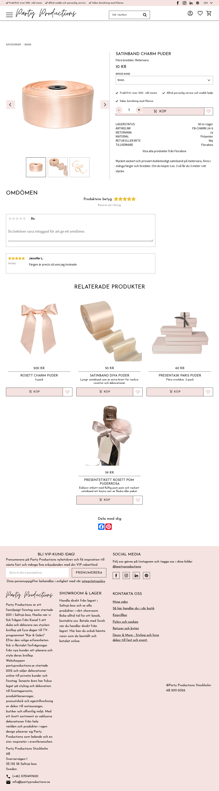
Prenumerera (89, 572)
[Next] (104, 104)
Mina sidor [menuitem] (120, 602)
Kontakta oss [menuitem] (127, 594)
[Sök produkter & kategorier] (124, 15)
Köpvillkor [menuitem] (120, 615)
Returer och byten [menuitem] (126, 628)
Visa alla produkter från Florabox (164, 151)
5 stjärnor (24, 218)
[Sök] (145, 15)
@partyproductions (127, 566)
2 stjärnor (13, 218)
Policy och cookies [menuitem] (125, 622)
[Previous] (10, 104)
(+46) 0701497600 (22, 777)
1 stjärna (10, 218)
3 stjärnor (17, 218)
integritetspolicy (93, 581)
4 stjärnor (20, 218)
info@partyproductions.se (28, 782)
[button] (9, 15)
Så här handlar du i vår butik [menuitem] (133, 608)
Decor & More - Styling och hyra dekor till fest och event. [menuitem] (136, 638)
